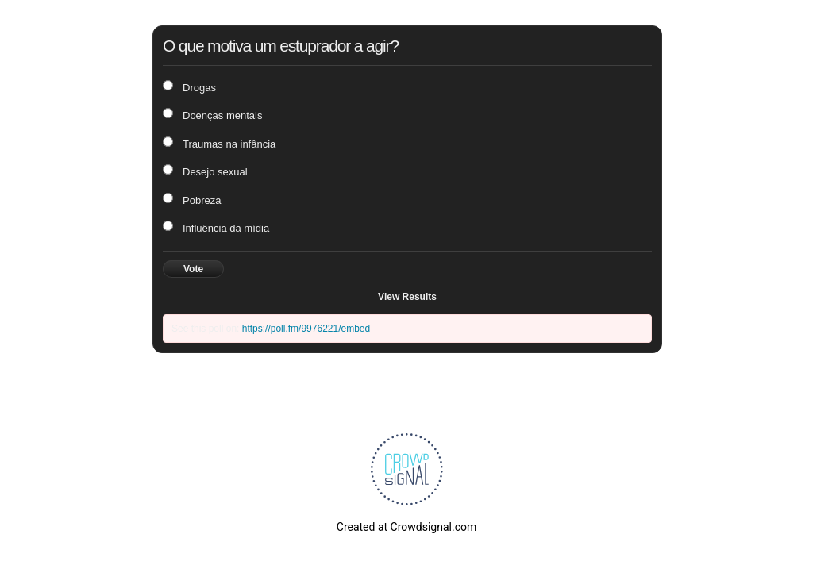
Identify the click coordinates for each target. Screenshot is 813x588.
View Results (407, 296)
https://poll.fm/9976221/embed (306, 328)
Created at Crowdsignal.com (406, 527)
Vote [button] (193, 269)
